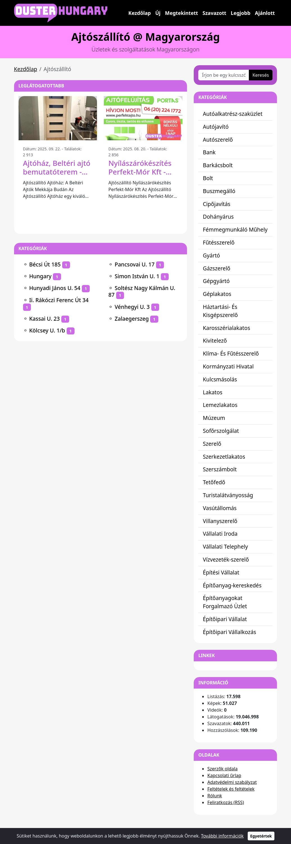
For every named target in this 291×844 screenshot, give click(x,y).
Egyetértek (261, 836)
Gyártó (211, 255)
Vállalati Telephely (225, 546)
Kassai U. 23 (44, 318)
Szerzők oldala (222, 769)
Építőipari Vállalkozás (229, 632)
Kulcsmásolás (220, 379)
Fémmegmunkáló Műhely (235, 229)
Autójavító (216, 126)
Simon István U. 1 (137, 276)
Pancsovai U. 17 (135, 264)
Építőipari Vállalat (225, 619)
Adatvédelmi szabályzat (232, 782)
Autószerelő (218, 139)
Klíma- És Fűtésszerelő (231, 353)
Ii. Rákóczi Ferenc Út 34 (59, 300)
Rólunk (214, 796)
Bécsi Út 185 (45, 264)
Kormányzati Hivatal (228, 366)
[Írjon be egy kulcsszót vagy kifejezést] (223, 75)
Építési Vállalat (221, 572)
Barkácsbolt (218, 165)
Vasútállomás (219, 508)
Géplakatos (217, 294)
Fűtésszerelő (218, 242)
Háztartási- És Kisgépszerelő (220, 311)
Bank (209, 152)
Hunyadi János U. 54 (54, 288)
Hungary (40, 276)
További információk (222, 836)
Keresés (260, 75)
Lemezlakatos (220, 405)
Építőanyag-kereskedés (232, 585)
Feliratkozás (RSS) (225, 802)
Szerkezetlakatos (224, 456)
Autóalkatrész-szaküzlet (232, 113)
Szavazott (214, 13)
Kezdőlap (139, 13)
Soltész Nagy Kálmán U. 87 (141, 291)
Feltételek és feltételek (230, 789)
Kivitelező (215, 340)
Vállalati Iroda (220, 533)
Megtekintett (181, 13)
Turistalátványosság (228, 495)
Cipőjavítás (216, 204)
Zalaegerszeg (132, 318)
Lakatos (212, 392)
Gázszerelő (216, 268)
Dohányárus (218, 216)
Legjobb (241, 13)
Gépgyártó (216, 281)
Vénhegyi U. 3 (132, 307)
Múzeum (214, 418)
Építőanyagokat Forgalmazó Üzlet (225, 602)
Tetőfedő (214, 482)
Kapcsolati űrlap (224, 775)
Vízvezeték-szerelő (226, 559)
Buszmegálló (219, 191)
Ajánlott (265, 13)
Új (158, 13)
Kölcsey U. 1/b (47, 330)
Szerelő (212, 443)
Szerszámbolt (220, 469)
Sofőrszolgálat (221, 431)
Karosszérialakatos (226, 328)
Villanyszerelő (220, 521)
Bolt (208, 178)
